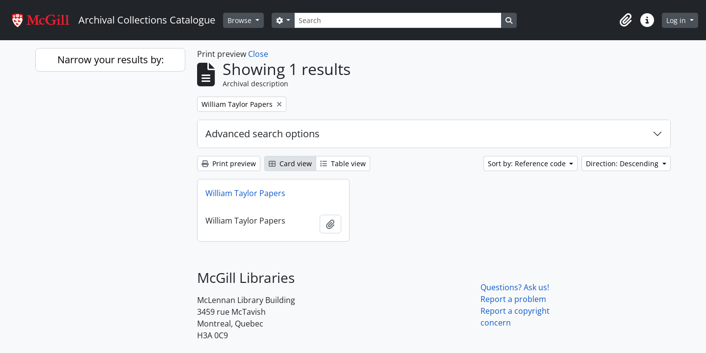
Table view (343, 163)
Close (258, 54)
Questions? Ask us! (514, 287)
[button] (625, 20)
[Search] (397, 20)
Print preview (229, 163)
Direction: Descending (623, 163)
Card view (290, 163)
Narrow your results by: (110, 59)
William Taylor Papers (245, 193)
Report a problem (513, 299)
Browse (240, 20)
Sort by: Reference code (528, 163)
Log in (677, 20)
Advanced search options (262, 133)
